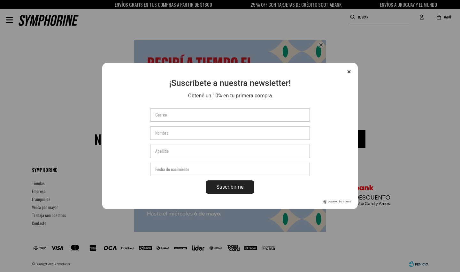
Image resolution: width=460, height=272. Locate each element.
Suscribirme (229, 187)
